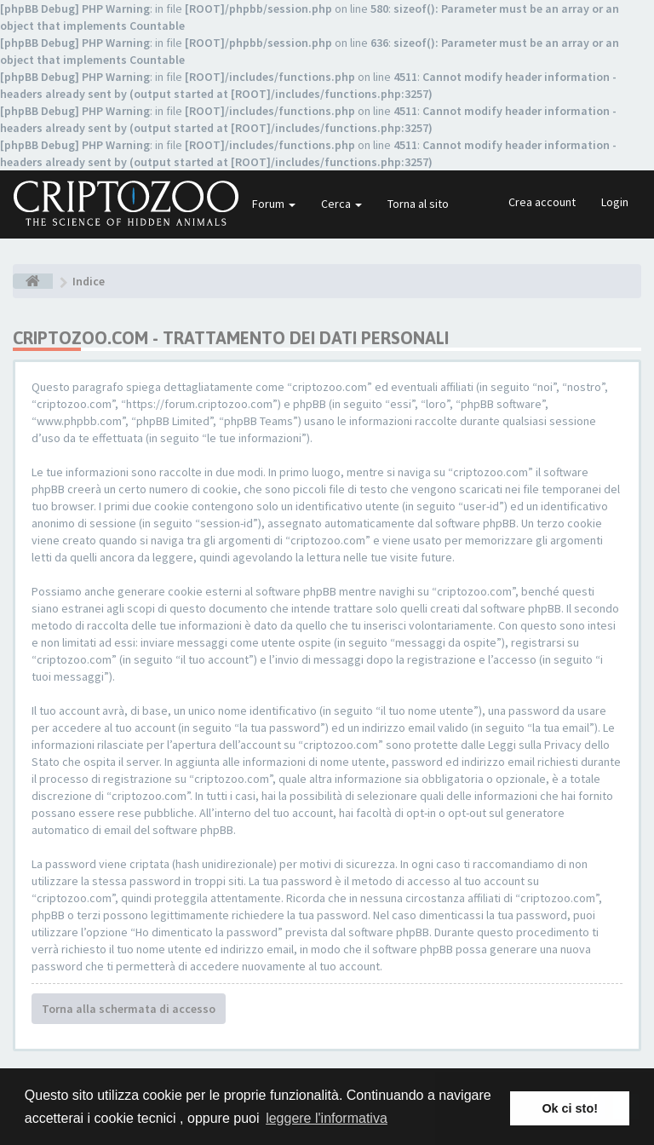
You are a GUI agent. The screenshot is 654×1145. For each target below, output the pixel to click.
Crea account (542, 202)
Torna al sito (418, 203)
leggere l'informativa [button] (326, 1118)
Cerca (341, 203)
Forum (273, 203)
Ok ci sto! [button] (570, 1108)
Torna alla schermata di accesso (128, 1008)
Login (614, 202)
